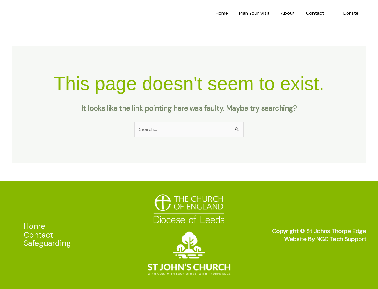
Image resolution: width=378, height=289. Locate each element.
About (290, 13)
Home (228, 13)
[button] (351, 13)
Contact (316, 13)
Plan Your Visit (259, 13)
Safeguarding (48, 243)
